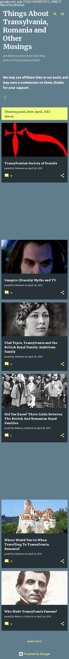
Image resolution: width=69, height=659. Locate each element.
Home (6, 97)
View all (9, 116)
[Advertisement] (34, 211)
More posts (34, 641)
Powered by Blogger (34, 654)
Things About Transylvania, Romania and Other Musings (26, 30)
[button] (62, 175)
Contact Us (25, 97)
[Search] (55, 14)
